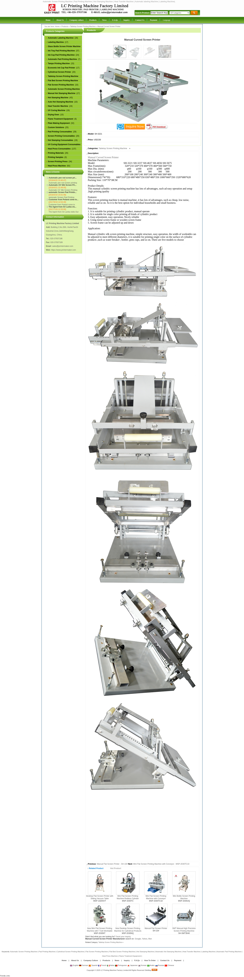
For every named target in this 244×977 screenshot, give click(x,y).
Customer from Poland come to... (63, 199)
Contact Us (164, 960)
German (83, 965)
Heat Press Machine (110, 956)
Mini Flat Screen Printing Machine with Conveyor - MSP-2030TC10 (161, 864)
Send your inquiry (123, 936)
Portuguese (121, 965)
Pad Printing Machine (47, 952)
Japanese (132, 965)
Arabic (151, 965)
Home (57, 26)
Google (138, 939)
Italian (110, 965)
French (102, 965)
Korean (142, 965)
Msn (150, 939)
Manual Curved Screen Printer (108, 26)
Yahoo (144, 939)
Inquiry (127, 960)
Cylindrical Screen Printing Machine (70, 952)
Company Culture (91, 960)
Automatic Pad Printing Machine (229, 952)
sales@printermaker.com (62, 246)
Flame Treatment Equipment (130, 956)
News (117, 960)
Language (166, 20)
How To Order (150, 960)
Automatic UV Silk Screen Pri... (62, 185)
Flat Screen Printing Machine (97, 952)
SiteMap (148, 970)
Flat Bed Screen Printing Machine (122, 952)
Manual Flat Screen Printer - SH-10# (112, 864)
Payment (177, 960)
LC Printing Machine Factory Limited (115, 970)
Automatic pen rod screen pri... (63, 178)
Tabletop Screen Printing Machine (83, 26)
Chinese (169, 965)
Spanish (93, 965)
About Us (75, 960)
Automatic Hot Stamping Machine (168, 952)
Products (64, 26)
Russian (159, 965)
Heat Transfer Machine (191, 952)
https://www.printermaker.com (63, 250)
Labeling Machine (208, 952)
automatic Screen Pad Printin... (63, 192)
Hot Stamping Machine (145, 952)
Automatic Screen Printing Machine (23, 952)
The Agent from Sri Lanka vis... (62, 207)
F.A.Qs (137, 960)
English (74, 965)
